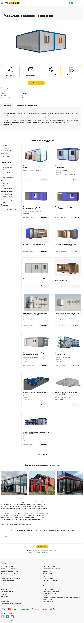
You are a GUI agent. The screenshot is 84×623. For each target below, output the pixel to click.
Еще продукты (42, 455)
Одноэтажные (7, 148)
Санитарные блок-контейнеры (10, 579)
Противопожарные (8, 186)
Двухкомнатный (7, 194)
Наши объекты (5, 595)
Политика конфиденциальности (11, 604)
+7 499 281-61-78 (48, 590)
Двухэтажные (7, 151)
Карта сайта (5, 602)
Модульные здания (8, 9)
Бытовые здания (48, 572)
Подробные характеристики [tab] (26, 106)
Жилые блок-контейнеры (9, 569)
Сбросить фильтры (11, 209)
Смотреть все (56, 466)
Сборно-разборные (8, 188)
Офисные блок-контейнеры (9, 572)
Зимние (5, 170)
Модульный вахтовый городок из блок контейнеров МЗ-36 (36, 433)
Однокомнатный (7, 197)
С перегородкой (7, 168)
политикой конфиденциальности (38, 553)
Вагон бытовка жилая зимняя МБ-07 (35, 279)
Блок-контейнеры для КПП (9, 581)
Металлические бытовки (8, 574)
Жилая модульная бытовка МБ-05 (34, 245)
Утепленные (6, 173)
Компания (4, 590)
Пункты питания (48, 579)
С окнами (6, 175)
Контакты (47, 587)
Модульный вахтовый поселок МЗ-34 (35, 393)
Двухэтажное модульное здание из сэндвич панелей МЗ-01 (35, 314)
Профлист (6, 159)
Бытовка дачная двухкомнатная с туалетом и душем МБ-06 (66, 245)
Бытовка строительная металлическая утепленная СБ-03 (68, 280)
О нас (3, 587)
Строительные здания (50, 581)
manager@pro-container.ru (51, 602)
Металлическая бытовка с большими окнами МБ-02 (67, 167)
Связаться (4, 599)
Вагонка (5, 205)
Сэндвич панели (7, 157)
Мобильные (6, 183)
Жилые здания (47, 574)
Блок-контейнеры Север (8, 576)
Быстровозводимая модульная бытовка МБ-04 (65, 208)
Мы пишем (4, 597)
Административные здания (51, 569)
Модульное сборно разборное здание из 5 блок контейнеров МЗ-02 (68, 314)
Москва (79, 3)
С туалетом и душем (9, 165)
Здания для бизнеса (49, 576)
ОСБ (4, 203)
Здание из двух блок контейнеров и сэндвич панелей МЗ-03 (35, 354)
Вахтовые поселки (49, 567)
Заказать (36, 83)
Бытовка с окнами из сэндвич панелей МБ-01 (35, 167)
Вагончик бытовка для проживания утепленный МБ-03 (35, 208)
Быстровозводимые (8, 177)
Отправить (42, 547)
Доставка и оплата (7, 592)
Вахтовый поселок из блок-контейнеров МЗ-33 (64, 354)
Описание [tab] (7, 106)
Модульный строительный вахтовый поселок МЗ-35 (67, 393)
